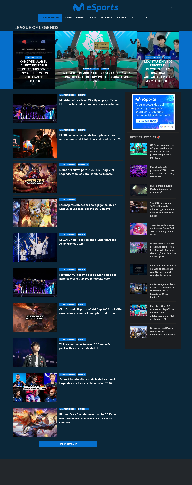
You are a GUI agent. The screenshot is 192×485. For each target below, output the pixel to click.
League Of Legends (50, 17)
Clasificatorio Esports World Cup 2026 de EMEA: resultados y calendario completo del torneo (91, 311)
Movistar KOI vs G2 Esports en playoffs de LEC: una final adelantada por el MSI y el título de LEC (158, 71)
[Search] (172, 8)
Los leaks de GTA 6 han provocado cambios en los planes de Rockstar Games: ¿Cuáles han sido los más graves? (163, 250)
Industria (121, 17)
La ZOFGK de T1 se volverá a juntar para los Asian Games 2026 (87, 242)
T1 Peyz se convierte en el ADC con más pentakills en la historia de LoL (84, 346)
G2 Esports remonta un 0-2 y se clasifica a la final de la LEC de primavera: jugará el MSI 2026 (96, 77)
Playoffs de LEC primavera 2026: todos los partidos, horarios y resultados (162, 171)
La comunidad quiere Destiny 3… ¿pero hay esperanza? (161, 189)
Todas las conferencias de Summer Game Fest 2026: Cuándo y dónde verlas (162, 229)
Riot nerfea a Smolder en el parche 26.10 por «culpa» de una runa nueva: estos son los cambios (88, 419)
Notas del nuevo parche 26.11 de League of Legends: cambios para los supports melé (86, 172)
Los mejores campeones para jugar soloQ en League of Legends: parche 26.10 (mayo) (87, 207)
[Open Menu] (176, 7)
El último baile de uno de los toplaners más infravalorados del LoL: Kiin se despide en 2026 (90, 137)
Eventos (92, 17)
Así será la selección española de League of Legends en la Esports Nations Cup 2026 (87, 381)
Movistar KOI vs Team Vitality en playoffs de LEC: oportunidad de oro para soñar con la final (89, 102)
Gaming (80, 17)
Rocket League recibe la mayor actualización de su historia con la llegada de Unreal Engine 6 (163, 291)
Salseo (134, 17)
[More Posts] (68, 444)
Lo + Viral (147, 17)
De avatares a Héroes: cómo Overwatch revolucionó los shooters (162, 331)
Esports (68, 17)
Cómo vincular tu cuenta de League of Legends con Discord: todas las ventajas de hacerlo (33, 71)
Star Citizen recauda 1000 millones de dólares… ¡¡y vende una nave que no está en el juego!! (162, 209)
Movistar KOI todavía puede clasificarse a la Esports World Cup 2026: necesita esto (87, 277)
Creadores (106, 17)
